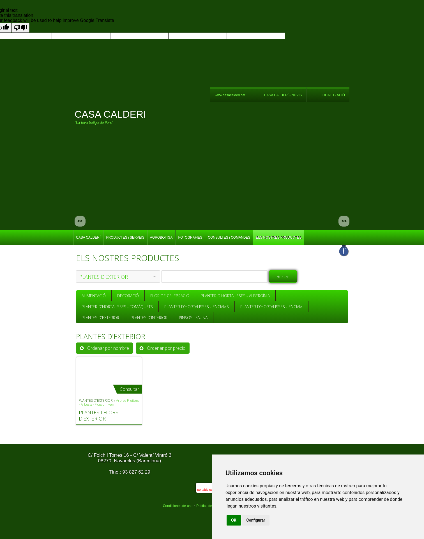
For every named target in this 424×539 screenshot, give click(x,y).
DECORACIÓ (128, 295)
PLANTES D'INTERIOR (149, 317)
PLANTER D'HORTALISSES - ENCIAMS (196, 306)
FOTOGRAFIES (190, 237)
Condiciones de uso (177, 506)
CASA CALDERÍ (88, 237)
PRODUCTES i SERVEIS (125, 237)
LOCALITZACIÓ (333, 95)
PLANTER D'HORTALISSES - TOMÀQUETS (117, 306)
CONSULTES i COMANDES (229, 237)
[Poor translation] (20, 28)
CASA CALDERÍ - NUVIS (283, 95)
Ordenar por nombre (108, 348)
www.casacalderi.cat (230, 95)
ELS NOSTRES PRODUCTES (278, 237)
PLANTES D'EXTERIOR (100, 317)
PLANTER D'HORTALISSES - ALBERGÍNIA (235, 295)
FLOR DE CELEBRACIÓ (169, 295)
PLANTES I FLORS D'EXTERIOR (98, 415)
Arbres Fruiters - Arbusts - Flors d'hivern (109, 402)
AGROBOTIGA (161, 237)
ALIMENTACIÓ (94, 295)
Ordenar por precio (166, 348)
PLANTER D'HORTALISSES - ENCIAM (271, 306)
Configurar (255, 520)
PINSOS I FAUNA (193, 317)
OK (233, 520)
